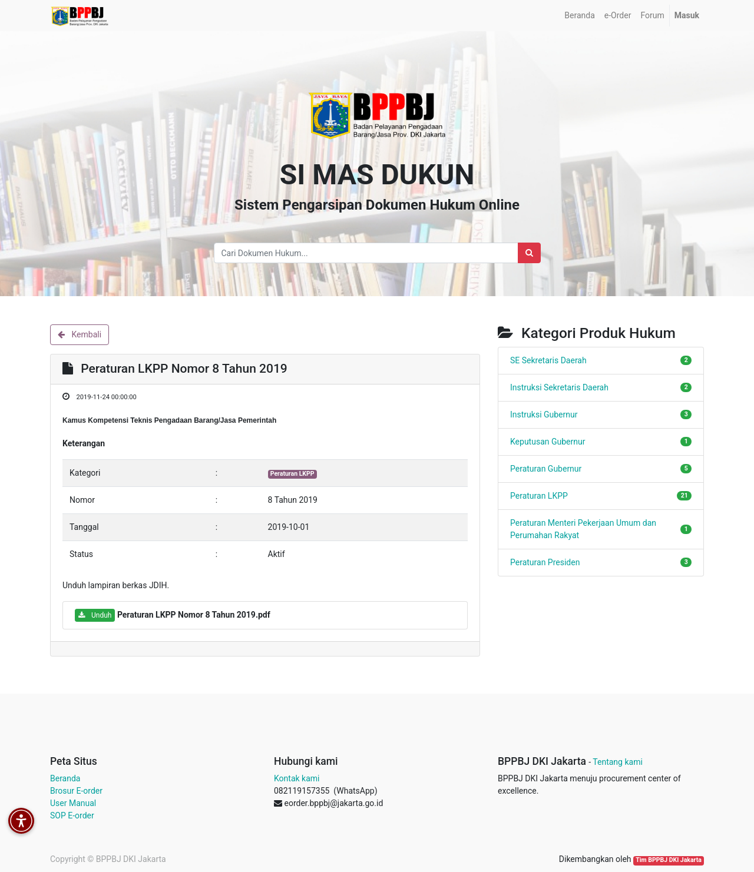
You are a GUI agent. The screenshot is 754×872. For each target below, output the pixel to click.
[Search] (529, 253)
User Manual (73, 803)
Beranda (65, 778)
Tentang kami (618, 762)
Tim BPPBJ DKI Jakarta (669, 860)
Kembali (79, 334)
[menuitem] (579, 15)
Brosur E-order (76, 790)
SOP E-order (72, 815)
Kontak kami (296, 778)
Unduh (94, 615)
